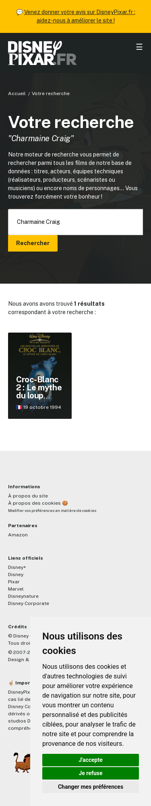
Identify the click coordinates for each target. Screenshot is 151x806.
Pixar (14, 582)
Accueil (17, 93)
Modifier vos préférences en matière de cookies (52, 510)
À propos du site (28, 496)
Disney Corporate (28, 603)
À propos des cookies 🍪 (38, 503)
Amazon (18, 535)
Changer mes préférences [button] (90, 787)
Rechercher (33, 243)
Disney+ (17, 567)
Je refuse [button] (90, 773)
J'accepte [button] (91, 760)
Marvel (16, 589)
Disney (15, 574)
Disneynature (23, 596)
